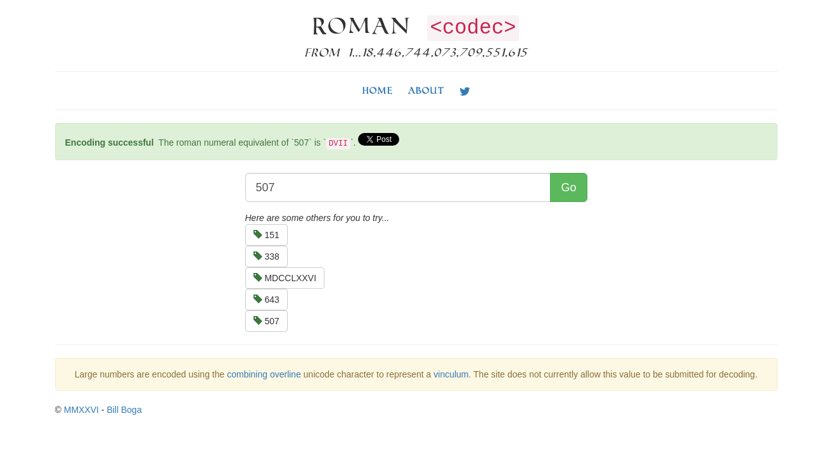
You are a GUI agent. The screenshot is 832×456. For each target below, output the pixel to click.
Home (377, 90)
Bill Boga (123, 410)
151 (266, 235)
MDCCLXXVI (285, 278)
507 (266, 321)
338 (266, 256)
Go (568, 187)
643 (266, 299)
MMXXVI (81, 410)
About (426, 90)
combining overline (264, 374)
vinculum (450, 374)
